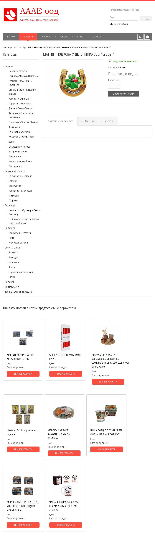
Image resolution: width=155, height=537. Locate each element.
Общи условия (41, 505)
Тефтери (13, 180)
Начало (11, 36)
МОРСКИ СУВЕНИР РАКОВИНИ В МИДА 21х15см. (18, 438)
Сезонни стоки (12, 247)
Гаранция (39, 501)
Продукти (28, 36)
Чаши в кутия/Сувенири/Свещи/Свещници (51, 47)
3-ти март (13, 252)
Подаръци (10, 205)
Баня (11, 141)
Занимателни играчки (20, 233)
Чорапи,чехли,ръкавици (21, 272)
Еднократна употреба (19, 132)
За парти (9, 282)
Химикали (14, 195)
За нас (80, 36)
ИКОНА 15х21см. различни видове (127, 356)
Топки (12, 237)
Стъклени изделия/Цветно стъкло (22, 91)
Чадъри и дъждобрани (20, 161)
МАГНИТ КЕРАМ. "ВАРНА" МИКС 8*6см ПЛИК (19, 358)
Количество (114, 80)
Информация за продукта (60, 121)
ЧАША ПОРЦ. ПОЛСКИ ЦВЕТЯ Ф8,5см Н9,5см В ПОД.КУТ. (57, 438)
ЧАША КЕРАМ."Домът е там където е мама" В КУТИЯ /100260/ (130, 438)
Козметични (15, 127)
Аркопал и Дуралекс (19, 98)
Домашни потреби (18, 71)
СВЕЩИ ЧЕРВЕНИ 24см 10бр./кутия (56, 356)
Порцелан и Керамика (20, 103)
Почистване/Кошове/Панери (23, 122)
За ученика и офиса (15, 171)
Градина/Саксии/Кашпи (20, 108)
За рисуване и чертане (20, 176)
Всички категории (78, 515)
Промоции (46, 36)
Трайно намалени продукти (18, 291)
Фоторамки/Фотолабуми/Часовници (21, 115)
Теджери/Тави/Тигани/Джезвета (20, 82)
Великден (13, 257)
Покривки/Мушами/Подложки (23, 76)
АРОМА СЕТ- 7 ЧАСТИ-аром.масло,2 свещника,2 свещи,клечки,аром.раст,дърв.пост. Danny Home (94, 362)
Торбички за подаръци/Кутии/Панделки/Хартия (24, 221)
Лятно (12, 277)
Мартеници (14, 262)
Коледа (12, 267)
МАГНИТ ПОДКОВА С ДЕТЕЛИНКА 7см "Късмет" (91, 47)
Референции (88, 121)
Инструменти (15, 166)
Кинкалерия (15, 156)
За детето (10, 228)
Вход (145, 19)
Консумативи (15, 185)
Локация (64, 36)
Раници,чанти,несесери (21, 190)
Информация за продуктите (48, 498)
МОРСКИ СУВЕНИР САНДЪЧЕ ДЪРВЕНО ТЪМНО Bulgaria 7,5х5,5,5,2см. (92, 440)
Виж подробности (21, 378)
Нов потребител (119, 24)
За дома (9, 66)
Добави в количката (123, 93)
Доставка (109, 121)
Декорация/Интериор (19, 146)
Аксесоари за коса (18, 242)
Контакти (96, 36)
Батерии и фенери (18, 151)
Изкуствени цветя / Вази (21, 136)
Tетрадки (13, 200)
